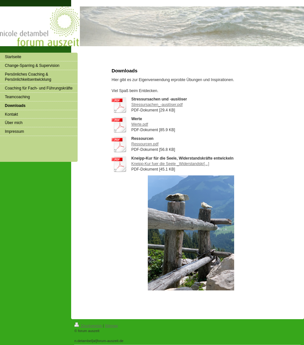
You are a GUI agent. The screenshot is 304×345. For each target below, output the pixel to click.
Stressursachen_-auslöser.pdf (157, 104)
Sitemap (111, 326)
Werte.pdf (139, 124)
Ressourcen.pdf (144, 144)
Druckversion (88, 326)
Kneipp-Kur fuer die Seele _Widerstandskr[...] (170, 164)
